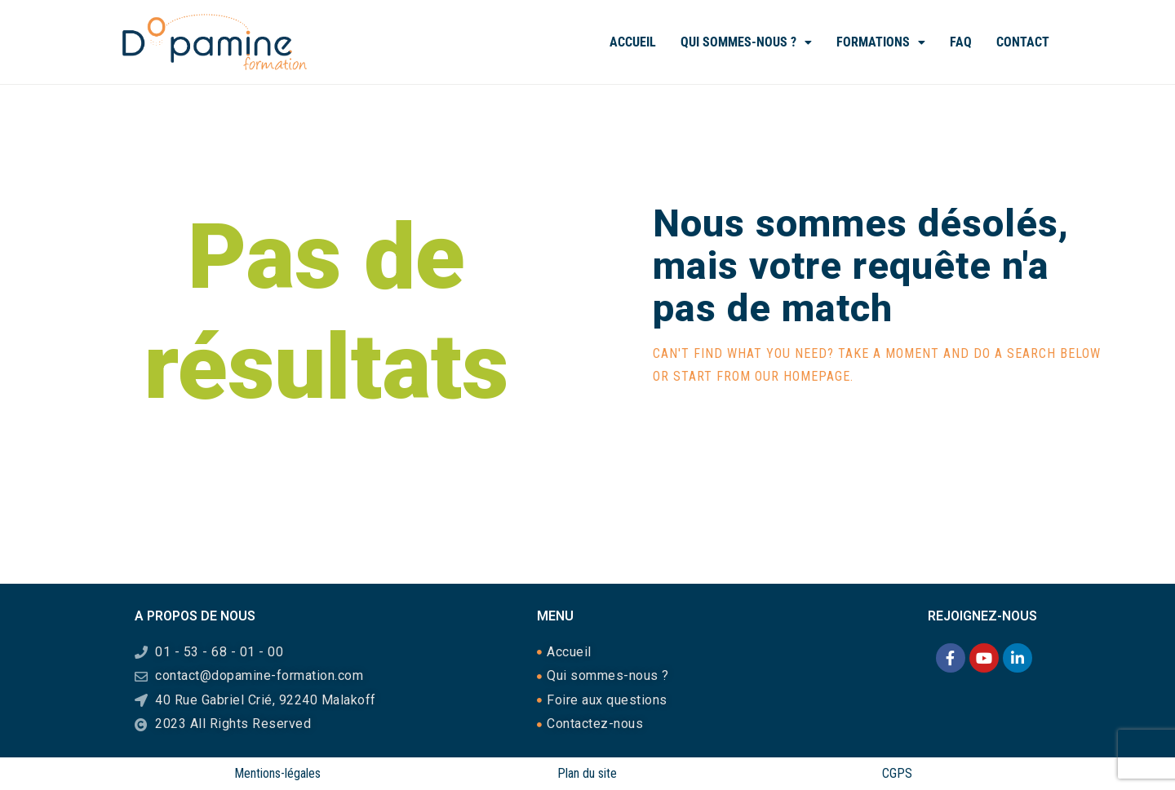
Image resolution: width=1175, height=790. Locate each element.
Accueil (633, 42)
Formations (880, 42)
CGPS (897, 773)
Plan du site (587, 773)
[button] (746, 42)
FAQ (961, 42)
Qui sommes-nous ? (746, 42)
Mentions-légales (277, 773)
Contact (1022, 42)
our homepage (802, 376)
